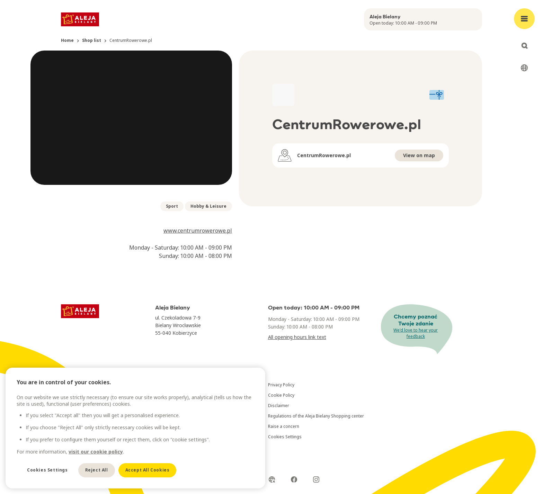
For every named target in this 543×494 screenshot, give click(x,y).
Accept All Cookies (147, 470)
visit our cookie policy (96, 451)
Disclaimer (278, 405)
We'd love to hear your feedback (415, 333)
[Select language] (524, 68)
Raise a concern (283, 426)
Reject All (96, 470)
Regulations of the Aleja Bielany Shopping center (316, 416)
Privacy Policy (281, 385)
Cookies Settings (285, 437)
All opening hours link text (297, 337)
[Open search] (524, 46)
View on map (419, 155)
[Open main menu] (524, 18)
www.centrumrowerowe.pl (197, 230)
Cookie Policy (281, 395)
